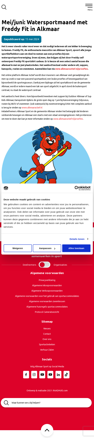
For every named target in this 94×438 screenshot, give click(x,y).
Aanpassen (47, 248)
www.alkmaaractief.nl (32, 107)
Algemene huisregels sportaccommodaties (47, 306)
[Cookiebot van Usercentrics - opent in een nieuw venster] (76, 188)
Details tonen (77, 239)
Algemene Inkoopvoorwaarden (47, 285)
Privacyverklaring (47, 280)
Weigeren (17, 248)
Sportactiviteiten (47, 344)
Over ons (47, 339)
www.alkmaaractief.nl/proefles (68, 119)
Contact (47, 334)
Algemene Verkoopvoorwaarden (47, 291)
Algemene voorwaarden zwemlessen (47, 301)
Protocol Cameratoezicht (47, 312)
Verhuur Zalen (47, 350)
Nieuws (47, 328)
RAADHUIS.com (60, 390)
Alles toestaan (76, 248)
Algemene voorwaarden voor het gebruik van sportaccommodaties (47, 296)
